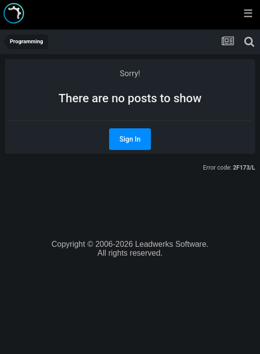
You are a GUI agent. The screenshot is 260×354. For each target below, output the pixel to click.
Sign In (130, 139)
